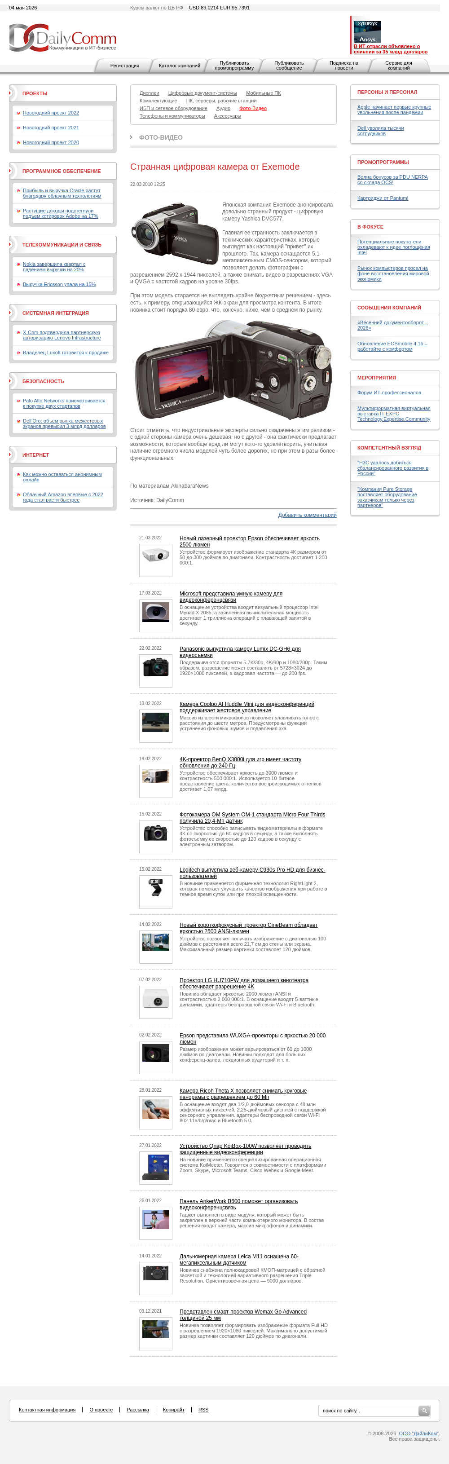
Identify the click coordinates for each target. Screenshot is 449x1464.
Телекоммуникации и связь (61, 244)
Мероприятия (376, 377)
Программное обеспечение (61, 171)
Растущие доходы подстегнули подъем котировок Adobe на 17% (60, 213)
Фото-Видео (161, 137)
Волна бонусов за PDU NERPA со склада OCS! (392, 179)
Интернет (35, 455)
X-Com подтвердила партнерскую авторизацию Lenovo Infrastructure (62, 335)
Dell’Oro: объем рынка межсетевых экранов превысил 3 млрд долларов (64, 423)
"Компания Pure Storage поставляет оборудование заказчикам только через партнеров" (387, 497)
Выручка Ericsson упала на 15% (59, 284)
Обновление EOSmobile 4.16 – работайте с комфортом (392, 346)
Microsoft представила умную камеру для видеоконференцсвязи (231, 597)
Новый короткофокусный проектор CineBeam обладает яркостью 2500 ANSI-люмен (249, 928)
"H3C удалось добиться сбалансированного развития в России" (392, 468)
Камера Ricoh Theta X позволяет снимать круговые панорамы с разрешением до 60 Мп (243, 1094)
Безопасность (43, 381)
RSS (203, 1409)
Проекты (34, 93)
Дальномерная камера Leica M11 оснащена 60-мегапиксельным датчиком (239, 1259)
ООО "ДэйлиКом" (419, 1433)
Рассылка (138, 1409)
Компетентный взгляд (389, 447)
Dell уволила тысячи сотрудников (380, 130)
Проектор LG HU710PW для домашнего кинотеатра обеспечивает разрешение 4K (244, 983)
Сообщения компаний (389, 307)
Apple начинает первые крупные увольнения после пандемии (394, 109)
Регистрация (124, 65)
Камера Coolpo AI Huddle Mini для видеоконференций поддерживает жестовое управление (247, 707)
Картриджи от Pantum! (383, 198)
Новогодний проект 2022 (51, 112)
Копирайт (174, 1409)
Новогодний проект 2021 (51, 127)
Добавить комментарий (307, 515)
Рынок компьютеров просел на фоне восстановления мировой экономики (393, 273)
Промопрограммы (383, 162)
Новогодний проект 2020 (51, 142)
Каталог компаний (179, 65)
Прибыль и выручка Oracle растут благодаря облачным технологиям (62, 193)
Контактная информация (47, 1409)
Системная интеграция (55, 313)
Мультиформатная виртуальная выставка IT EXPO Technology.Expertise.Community (394, 414)
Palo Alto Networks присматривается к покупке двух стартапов (64, 403)
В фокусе (370, 226)
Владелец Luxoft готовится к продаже (66, 352)
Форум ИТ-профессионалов (389, 392)
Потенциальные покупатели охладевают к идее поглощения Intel (393, 247)
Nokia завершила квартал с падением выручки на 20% (54, 266)
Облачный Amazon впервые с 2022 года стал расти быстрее (63, 497)
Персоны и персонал (387, 92)
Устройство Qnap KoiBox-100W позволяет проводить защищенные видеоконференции (245, 1149)
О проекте (101, 1409)
